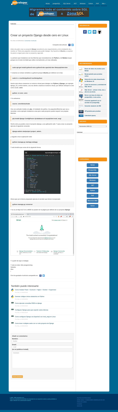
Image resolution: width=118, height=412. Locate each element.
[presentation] (24, 372)
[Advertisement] (42, 28)
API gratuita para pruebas (93, 111)
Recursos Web (92, 200)
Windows (82, 3)
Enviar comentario (17, 376)
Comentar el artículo (30, 40)
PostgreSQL (92, 170)
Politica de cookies (82, 401)
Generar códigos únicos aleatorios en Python (29, 296)
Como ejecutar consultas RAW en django (28, 303)
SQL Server (66, 3)
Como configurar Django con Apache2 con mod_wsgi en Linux (35, 316)
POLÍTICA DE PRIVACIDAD (84, 398)
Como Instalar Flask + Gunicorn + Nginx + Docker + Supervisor (35, 290)
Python (91, 3)
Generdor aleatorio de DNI (93, 106)
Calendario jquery (90, 115)
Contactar (79, 404)
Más (104, 3)
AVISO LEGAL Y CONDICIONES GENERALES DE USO (91, 400)
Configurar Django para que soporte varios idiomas (31, 310)
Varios (92, 206)
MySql (48, 3)
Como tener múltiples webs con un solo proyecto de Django (34, 323)
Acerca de (79, 406)
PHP (97, 3)
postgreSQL (56, 3)
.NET (75, 3)
